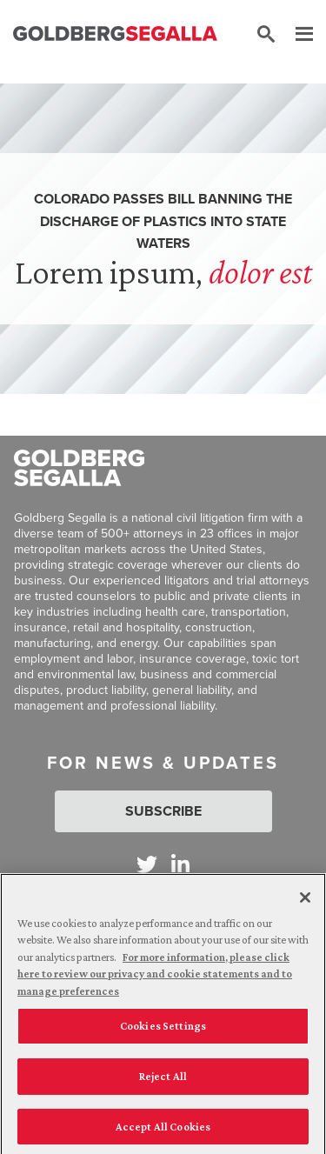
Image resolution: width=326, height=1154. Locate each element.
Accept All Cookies (163, 1130)
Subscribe (163, 811)
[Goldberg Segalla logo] (115, 34)
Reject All (163, 1080)
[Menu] (295, 34)
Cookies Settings (163, 1030)
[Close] (305, 902)
